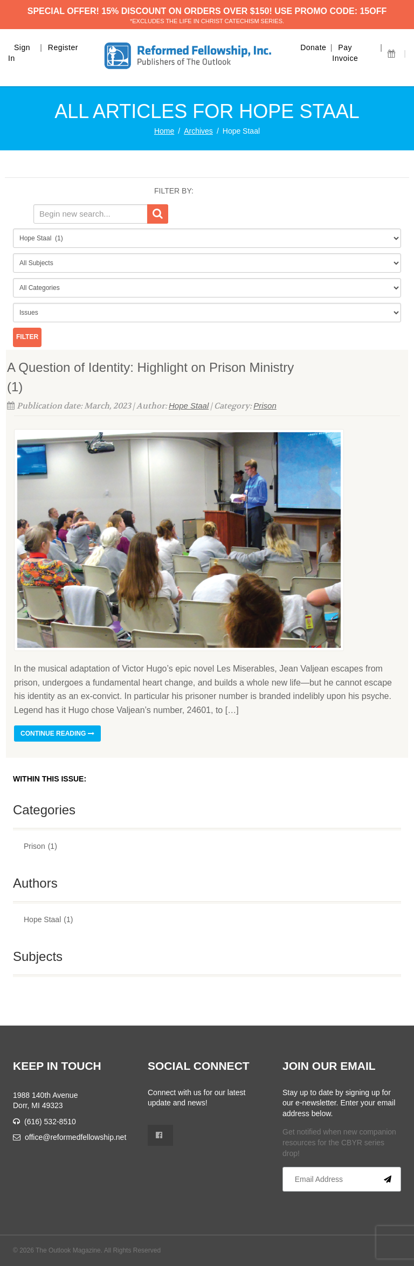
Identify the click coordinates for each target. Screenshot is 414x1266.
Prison (265, 405)
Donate (313, 47)
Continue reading (57, 733)
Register (63, 47)
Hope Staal (189, 405)
